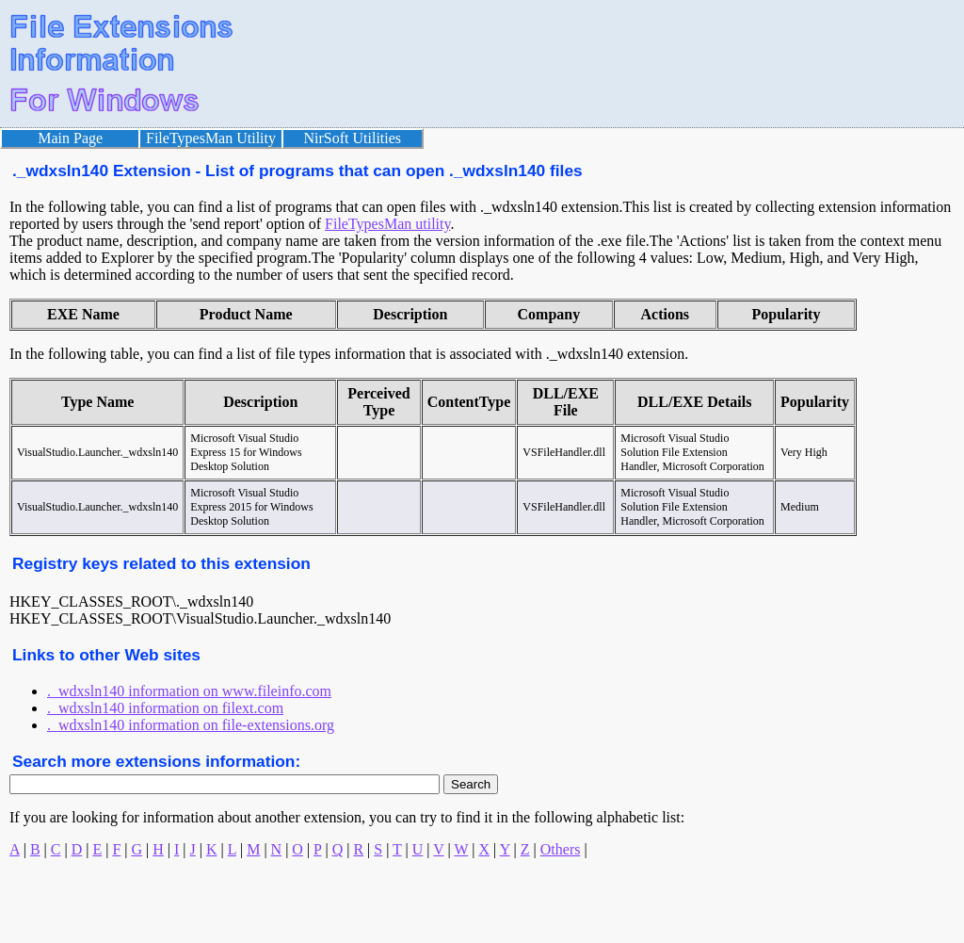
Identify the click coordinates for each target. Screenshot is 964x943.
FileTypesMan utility (387, 224)
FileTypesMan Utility (211, 138)
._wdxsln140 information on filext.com (165, 708)
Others (560, 849)
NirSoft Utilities (353, 138)
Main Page (70, 138)
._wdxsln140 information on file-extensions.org (190, 725)
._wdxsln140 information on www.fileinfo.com (189, 691)
